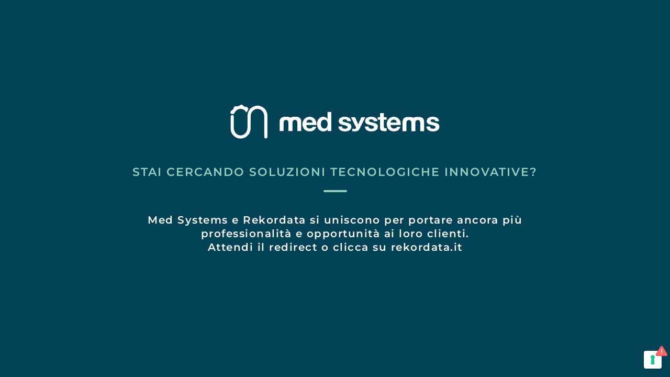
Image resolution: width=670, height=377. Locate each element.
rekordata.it (427, 247)
